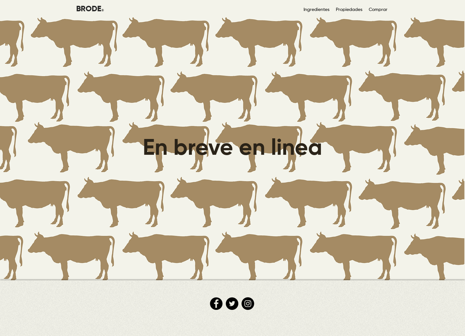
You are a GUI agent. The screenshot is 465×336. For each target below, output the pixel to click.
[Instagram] (248, 303)
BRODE (88, 9)
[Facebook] (216, 303)
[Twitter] (232, 303)
